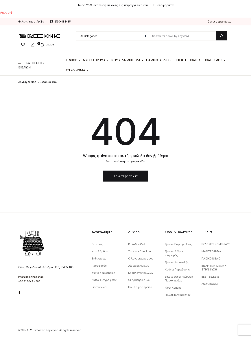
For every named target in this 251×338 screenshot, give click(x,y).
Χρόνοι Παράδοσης (177, 269)
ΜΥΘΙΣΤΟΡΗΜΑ (94, 60)
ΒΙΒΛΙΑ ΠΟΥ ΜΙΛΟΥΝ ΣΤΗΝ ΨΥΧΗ (214, 267)
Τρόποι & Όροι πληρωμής (174, 253)
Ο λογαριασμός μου (140, 258)
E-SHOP (71, 60)
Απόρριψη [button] (7, 12)
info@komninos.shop (31, 276)
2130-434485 (60, 21)
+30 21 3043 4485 (29, 281)
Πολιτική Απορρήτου (178, 294)
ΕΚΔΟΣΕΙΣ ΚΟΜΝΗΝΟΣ (216, 244)
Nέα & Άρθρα (100, 251)
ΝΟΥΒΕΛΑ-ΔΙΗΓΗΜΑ (125, 60)
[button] (32, 44)
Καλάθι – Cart (136, 244)
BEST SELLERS (210, 276)
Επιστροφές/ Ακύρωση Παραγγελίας (179, 278)
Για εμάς (97, 244)
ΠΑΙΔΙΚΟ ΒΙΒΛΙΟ (157, 60)
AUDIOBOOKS (210, 283)
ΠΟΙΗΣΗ (180, 60)
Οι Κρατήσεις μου (139, 279)
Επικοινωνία (99, 287)
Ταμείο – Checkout (140, 251)
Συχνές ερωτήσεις (219, 21)
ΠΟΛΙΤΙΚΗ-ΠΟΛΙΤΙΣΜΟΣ (205, 60)
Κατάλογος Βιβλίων (140, 272)
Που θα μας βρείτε (140, 287)
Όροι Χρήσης (173, 287)
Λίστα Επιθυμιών (138, 265)
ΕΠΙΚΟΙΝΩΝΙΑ (75, 70)
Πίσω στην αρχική (126, 176)
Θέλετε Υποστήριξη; (31, 21)
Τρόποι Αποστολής (177, 262)
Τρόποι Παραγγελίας (178, 244)
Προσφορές (99, 265)
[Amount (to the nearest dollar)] (182, 35)
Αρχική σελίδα (27, 81)
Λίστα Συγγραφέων (104, 279)
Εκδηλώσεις (99, 258)
